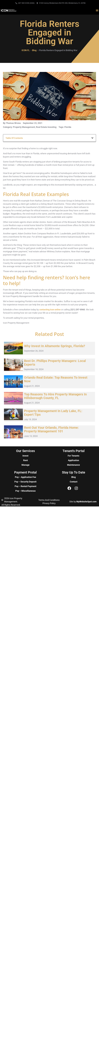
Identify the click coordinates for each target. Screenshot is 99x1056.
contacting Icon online (50, 309)
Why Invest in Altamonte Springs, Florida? (54, 346)
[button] (97, 10)
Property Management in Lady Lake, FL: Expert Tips (53, 413)
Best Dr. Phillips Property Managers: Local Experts (55, 362)
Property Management (24, 127)
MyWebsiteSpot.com (86, 501)
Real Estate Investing (46, 127)
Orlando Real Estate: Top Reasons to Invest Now (55, 379)
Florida (67, 127)
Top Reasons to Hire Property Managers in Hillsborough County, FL (55, 396)
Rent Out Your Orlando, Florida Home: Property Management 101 (51, 429)
